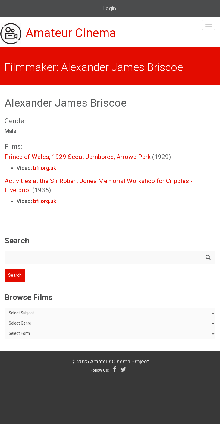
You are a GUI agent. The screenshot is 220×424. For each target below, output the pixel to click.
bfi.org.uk (44, 168)
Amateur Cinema (58, 33)
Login (109, 8)
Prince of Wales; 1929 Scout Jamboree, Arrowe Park (78, 157)
